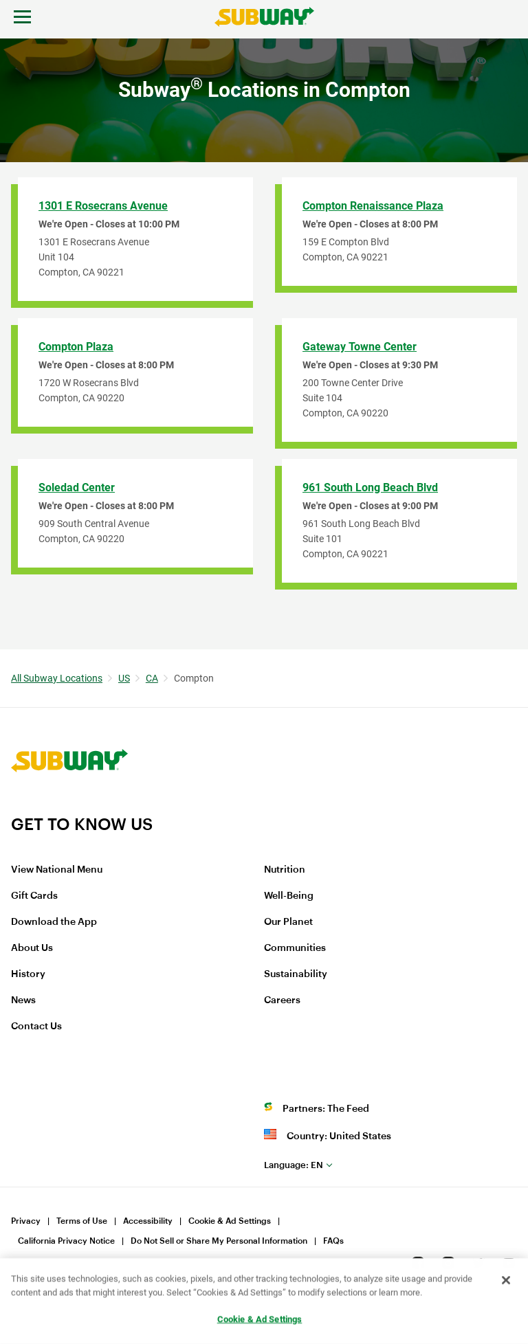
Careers (282, 1000)
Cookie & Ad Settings (229, 1221)
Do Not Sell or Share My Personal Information (219, 1241)
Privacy (26, 1221)
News (23, 1000)
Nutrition (284, 870)
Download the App (54, 922)
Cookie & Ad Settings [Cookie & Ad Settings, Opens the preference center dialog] (259, 1319)
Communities (295, 948)
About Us (32, 948)
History (28, 974)
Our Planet (288, 922)
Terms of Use (81, 1221)
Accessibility (148, 1221)
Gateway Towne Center (359, 346)
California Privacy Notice (66, 1241)
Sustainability (295, 974)
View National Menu (56, 870)
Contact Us (36, 1026)
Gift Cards (34, 896)
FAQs (333, 1241)
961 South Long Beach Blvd (370, 487)
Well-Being (289, 896)
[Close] (506, 1281)
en (293, 1165)
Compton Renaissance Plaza (372, 205)
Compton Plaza (75, 346)
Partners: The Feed (326, 1109)
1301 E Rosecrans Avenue (103, 205)
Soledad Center (76, 487)
